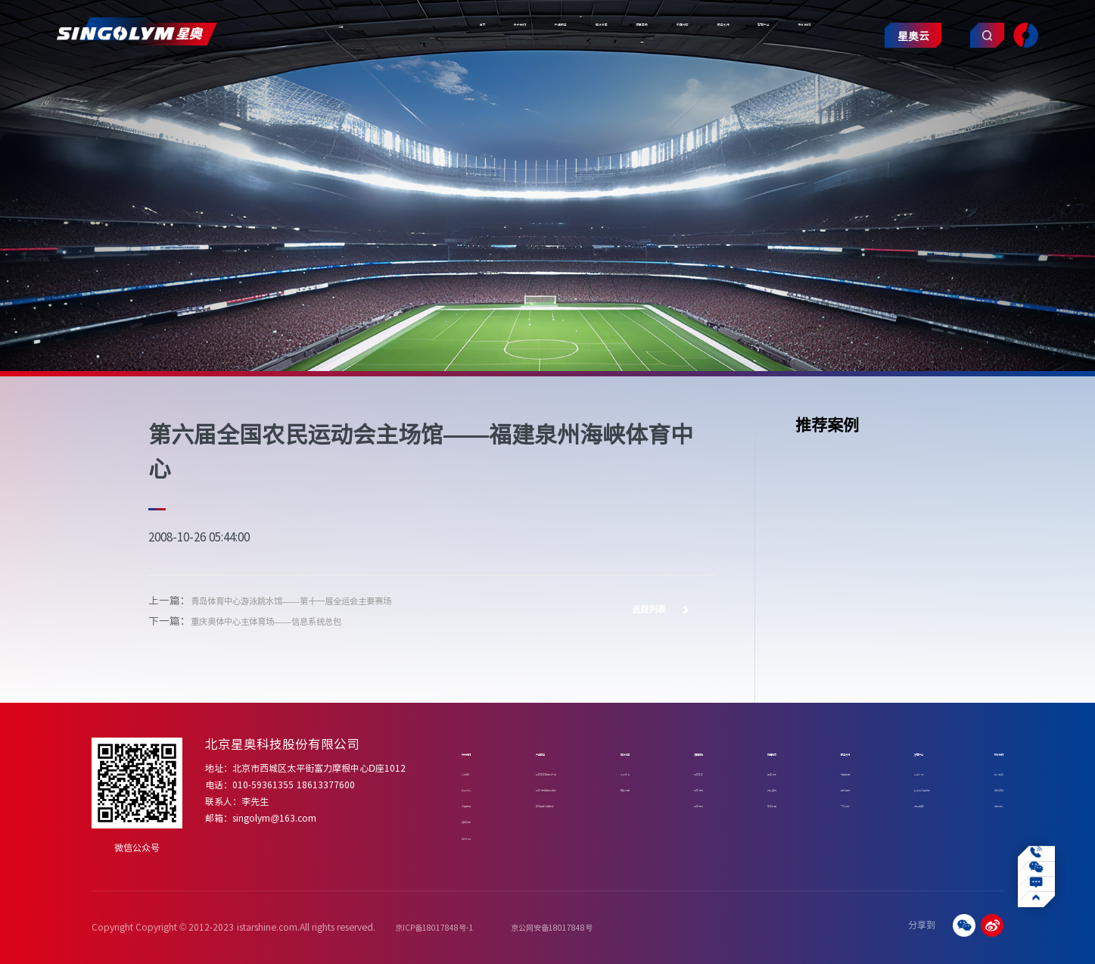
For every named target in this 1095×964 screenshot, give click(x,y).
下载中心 (834, 804)
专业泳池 (644, 772)
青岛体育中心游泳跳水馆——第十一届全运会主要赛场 (317, 599)
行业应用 (898, 804)
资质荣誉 (478, 819)
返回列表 (659, 608)
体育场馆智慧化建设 (562, 788)
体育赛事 (707, 772)
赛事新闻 (771, 804)
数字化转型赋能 (911, 788)
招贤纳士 (983, 804)
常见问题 (834, 772)
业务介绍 (898, 772)
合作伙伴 (478, 836)
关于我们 (265, 79)
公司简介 (478, 772)
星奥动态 (771, 772)
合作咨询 (983, 788)
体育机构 (707, 804)
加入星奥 (983, 772)
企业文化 (478, 788)
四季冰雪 (644, 788)
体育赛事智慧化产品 (562, 772)
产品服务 (335, 79)
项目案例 (477, 79)
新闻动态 (548, 79)
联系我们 (760, 79)
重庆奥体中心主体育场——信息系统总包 (286, 620)
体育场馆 (707, 788)
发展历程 (478, 804)
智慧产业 (690, 79)
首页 (204, 79)
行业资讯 (771, 788)
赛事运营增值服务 (558, 804)
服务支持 (619, 79)
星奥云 (885, 84)
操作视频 (834, 788)
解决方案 (406, 79)
